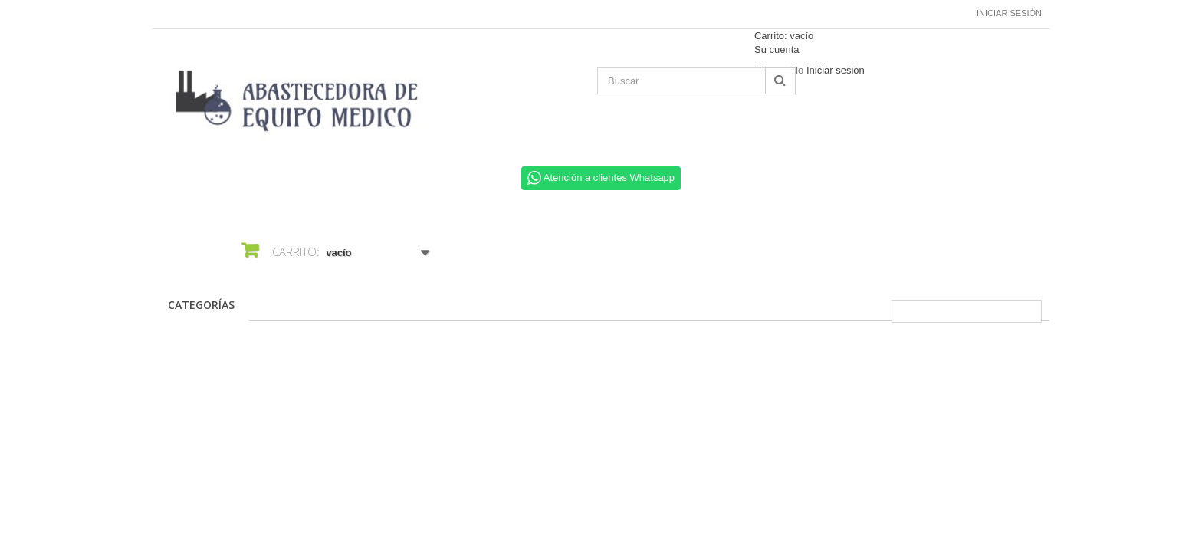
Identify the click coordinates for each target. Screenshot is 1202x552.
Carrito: (783, 35)
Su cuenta (777, 49)
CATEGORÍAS (201, 304)
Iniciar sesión (1009, 13)
